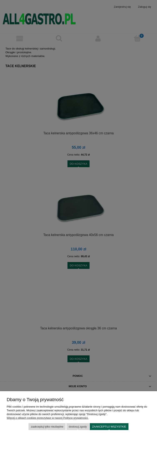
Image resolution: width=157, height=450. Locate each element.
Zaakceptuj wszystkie (109, 426)
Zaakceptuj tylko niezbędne (47, 426)
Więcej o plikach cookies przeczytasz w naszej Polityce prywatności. (47, 417)
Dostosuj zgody (78, 426)
